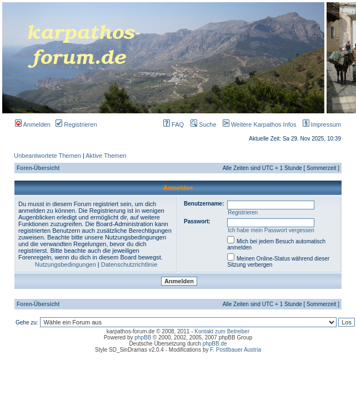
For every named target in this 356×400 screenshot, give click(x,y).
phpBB (142, 337)
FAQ (173, 124)
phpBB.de (215, 344)
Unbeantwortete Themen (47, 155)
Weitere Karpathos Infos (257, 124)
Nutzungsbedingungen (65, 264)
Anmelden (33, 124)
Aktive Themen (106, 155)
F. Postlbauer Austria (235, 350)
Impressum (319, 124)
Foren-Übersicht (38, 168)
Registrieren (76, 124)
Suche (203, 124)
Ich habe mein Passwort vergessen (271, 230)
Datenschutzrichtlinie (129, 264)
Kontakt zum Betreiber (221, 331)
